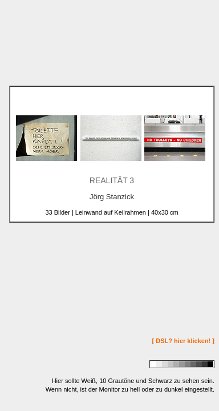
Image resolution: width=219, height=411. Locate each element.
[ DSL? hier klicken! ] (183, 340)
